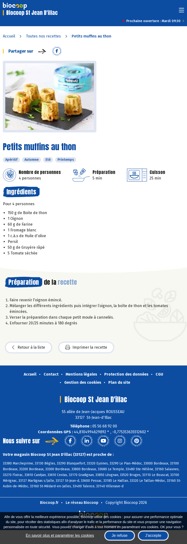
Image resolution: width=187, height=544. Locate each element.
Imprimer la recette (86, 347)
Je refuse (120, 535)
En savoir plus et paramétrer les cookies (60, 535)
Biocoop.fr (49, 502)
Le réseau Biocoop (82, 502)
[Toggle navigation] (181, 12)
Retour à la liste (28, 347)
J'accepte (153, 535)
